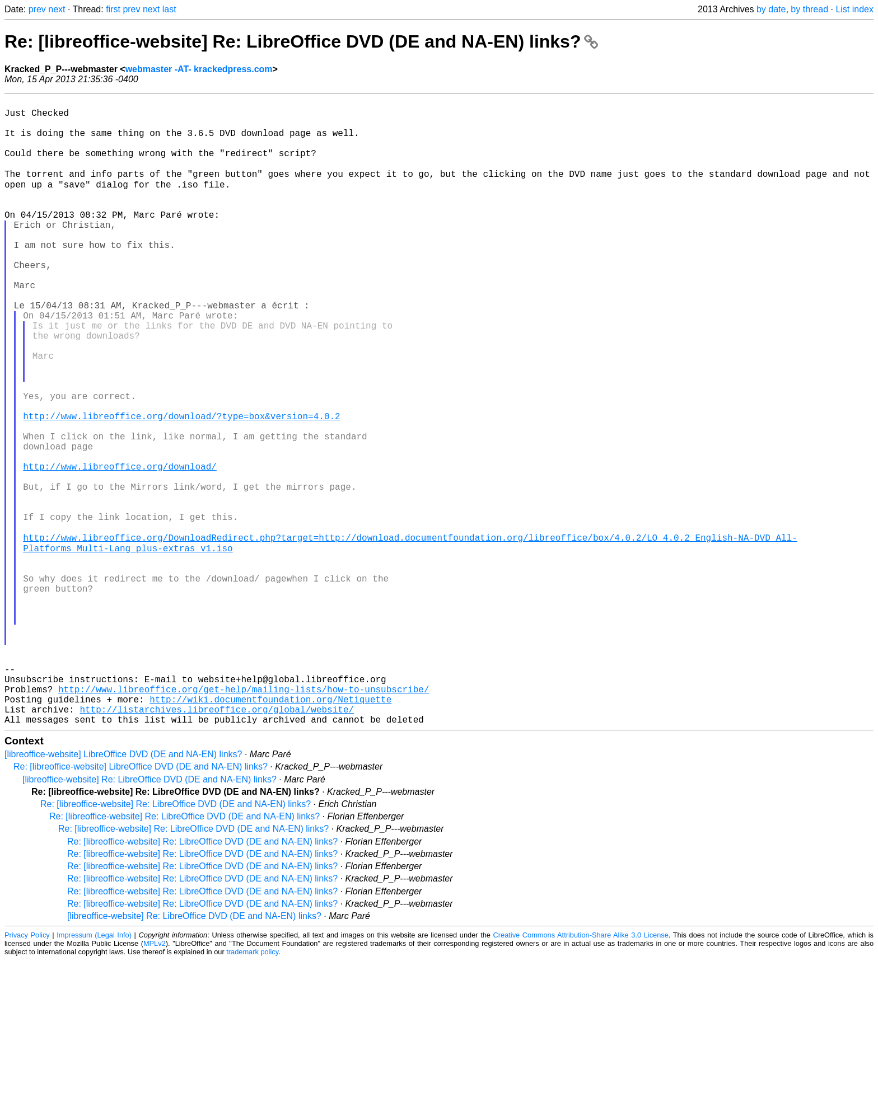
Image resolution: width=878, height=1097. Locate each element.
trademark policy (252, 1088)
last (169, 9)
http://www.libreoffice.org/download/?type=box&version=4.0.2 (181, 486)
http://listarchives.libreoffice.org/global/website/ (217, 843)
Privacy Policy (27, 1071)
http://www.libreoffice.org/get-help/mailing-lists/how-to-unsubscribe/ (243, 819)
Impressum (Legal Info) (94, 1071)
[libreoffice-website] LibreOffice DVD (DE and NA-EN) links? (123, 891)
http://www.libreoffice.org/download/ (120, 548)
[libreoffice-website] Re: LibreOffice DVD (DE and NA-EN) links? (149, 916)
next (56, 9)
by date (771, 9)
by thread (809, 9)
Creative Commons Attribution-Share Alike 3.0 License (581, 1071)
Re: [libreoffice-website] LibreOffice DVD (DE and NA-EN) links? (140, 903)
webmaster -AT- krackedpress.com (199, 69)
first (113, 9)
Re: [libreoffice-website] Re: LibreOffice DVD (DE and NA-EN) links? (301, 41)
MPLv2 (154, 1080)
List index (854, 9)
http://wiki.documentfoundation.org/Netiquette (270, 831)
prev (37, 9)
